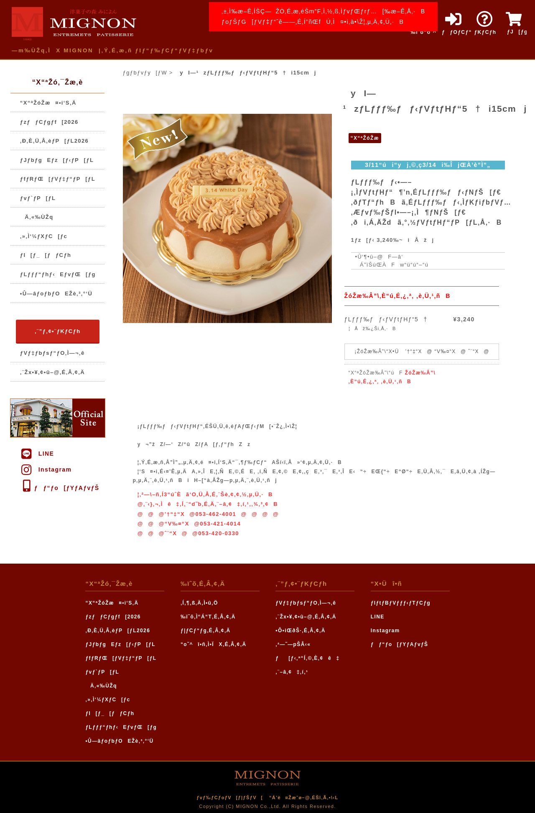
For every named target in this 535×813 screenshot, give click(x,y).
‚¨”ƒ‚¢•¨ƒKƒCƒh (57, 331)
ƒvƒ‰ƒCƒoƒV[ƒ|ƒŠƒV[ (229, 797)
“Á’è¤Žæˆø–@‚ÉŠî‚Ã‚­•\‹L (304, 797)
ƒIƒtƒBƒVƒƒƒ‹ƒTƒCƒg (401, 603)
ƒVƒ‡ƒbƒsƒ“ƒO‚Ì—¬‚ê (52, 353)
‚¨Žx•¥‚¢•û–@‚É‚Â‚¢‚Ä (52, 372)
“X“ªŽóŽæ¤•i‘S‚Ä (48, 103)
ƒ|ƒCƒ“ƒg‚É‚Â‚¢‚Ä (206, 630)
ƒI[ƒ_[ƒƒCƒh (45, 255)
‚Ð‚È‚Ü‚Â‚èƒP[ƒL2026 (54, 141)
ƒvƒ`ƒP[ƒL (38, 198)
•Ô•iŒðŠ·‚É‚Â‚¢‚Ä (300, 630)
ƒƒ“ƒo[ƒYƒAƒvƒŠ (59, 488)
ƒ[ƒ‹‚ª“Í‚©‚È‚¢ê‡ (307, 658)
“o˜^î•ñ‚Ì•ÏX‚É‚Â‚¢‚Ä (214, 644)
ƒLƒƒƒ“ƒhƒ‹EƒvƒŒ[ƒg (58, 274)
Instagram (46, 469)
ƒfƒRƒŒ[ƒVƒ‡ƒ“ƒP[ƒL (57, 179)
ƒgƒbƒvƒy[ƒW (145, 72)
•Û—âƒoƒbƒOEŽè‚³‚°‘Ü (56, 293)
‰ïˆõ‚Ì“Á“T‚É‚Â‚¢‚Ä (208, 617)
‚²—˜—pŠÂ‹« (293, 644)
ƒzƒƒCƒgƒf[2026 (49, 122)
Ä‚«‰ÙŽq (37, 217)
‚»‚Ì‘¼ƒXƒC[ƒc (43, 236)
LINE (37, 453)
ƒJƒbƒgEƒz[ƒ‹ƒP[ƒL (57, 160)
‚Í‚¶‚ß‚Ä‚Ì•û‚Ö (199, 603)
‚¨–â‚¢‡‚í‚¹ (291, 672)
